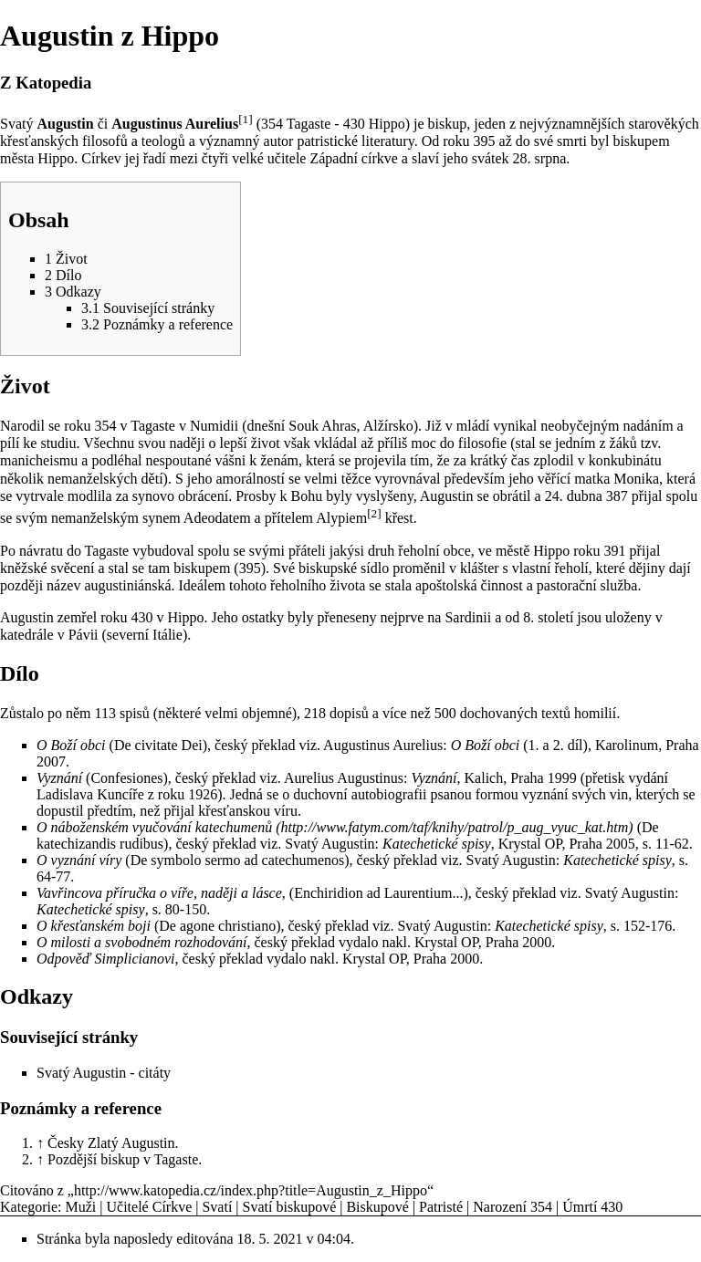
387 (617, 496)
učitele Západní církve (332, 158)
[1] (245, 119)
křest (399, 518)
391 (615, 550)
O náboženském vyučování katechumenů (154, 827)
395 (485, 141)
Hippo (387, 123)
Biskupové (377, 1207)
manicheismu (39, 460)
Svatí (217, 1207)
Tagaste (309, 123)
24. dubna (573, 496)
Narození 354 (512, 1207)
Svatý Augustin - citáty (104, 1072)
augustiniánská (127, 585)
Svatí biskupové (290, 1207)
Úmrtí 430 (592, 1207)
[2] (374, 513)
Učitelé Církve (150, 1207)
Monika (636, 478)
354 (272, 123)
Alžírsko (388, 425)
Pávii (83, 634)
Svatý (16, 123)
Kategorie (29, 1207)
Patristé (441, 1207)
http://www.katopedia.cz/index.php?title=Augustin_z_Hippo (250, 1190)
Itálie (167, 634)
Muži (81, 1207)
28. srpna (540, 158)
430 (354, 123)
